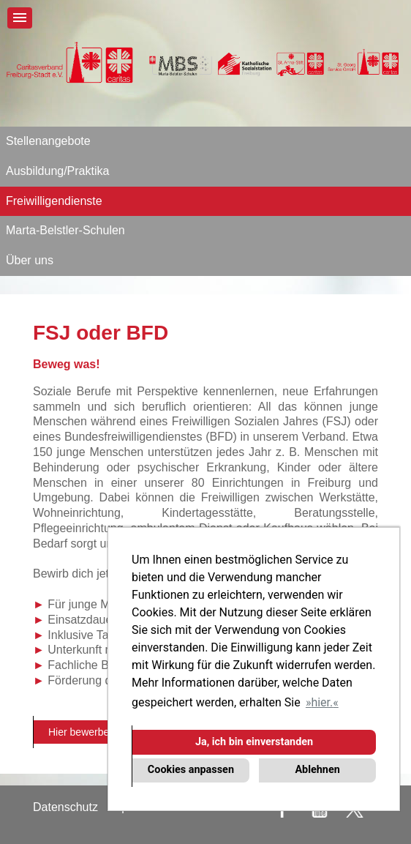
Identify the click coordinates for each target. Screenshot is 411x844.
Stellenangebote (48, 141)
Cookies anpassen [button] (191, 769)
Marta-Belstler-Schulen (65, 230)
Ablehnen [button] (317, 769)
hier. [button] (322, 702)
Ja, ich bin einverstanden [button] (254, 742)
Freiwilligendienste (54, 201)
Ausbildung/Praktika (57, 171)
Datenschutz (65, 807)
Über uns (29, 260)
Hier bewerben (81, 732)
